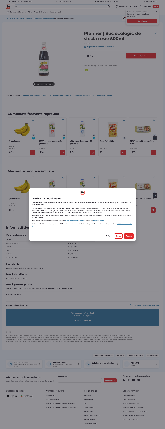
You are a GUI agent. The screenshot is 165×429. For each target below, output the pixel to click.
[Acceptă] (129, 236)
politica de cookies (98, 220)
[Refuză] (118, 236)
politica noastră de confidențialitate (75, 220)
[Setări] (108, 236)
